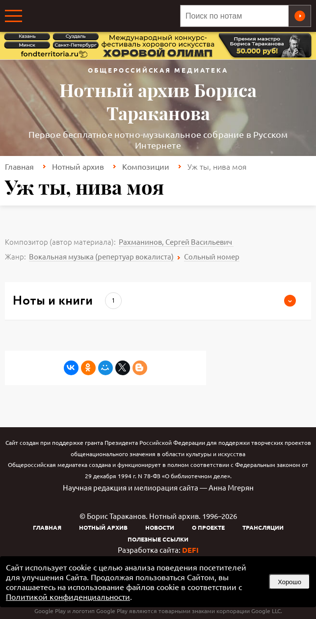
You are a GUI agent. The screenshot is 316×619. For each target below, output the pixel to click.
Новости (159, 527)
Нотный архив (78, 166)
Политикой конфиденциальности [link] (68, 596)
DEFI (190, 550)
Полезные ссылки (158, 539)
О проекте (208, 527)
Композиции (145, 166)
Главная (19, 166)
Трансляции (263, 527)
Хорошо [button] (289, 582)
